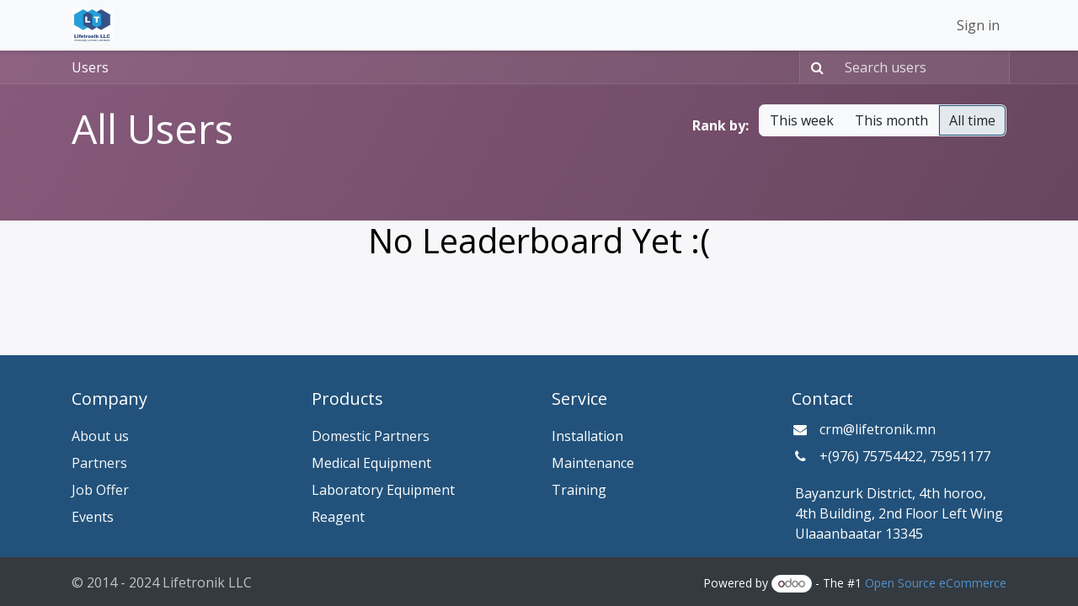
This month (891, 120)
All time (972, 120)
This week (802, 120)
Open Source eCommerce (935, 583)
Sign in (978, 25)
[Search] (814, 67)
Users (90, 67)
